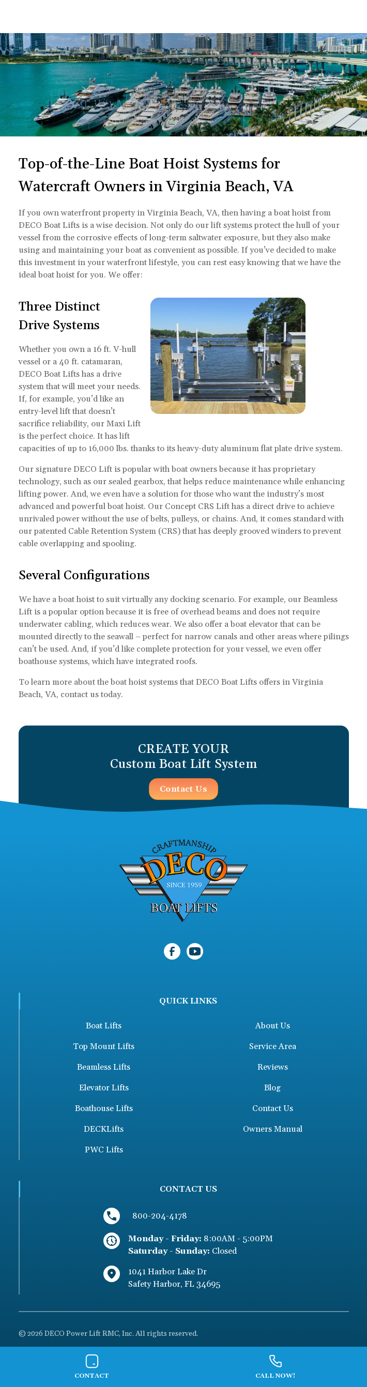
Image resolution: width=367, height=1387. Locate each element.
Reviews (272, 1067)
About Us (272, 1026)
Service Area (272, 1046)
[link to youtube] (195, 951)
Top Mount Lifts (103, 1046)
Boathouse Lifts (104, 1108)
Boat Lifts (103, 1026)
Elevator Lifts (104, 1088)
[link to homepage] (183, 880)
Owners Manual (272, 1129)
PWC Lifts (104, 1150)
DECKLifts (104, 1129)
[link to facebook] (172, 951)
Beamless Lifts (103, 1067)
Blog (272, 1088)
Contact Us (183, 789)
